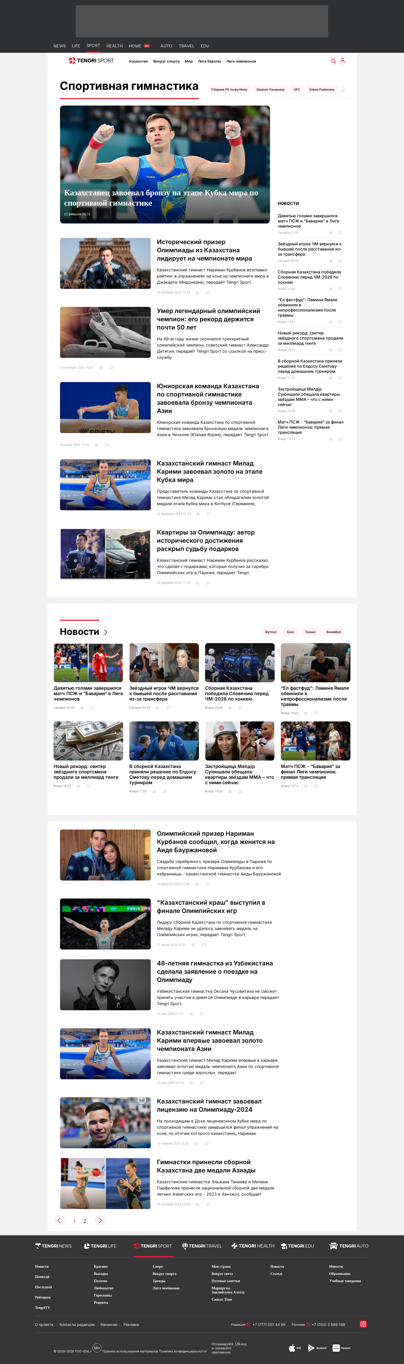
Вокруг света (222, 1274)
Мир (189, 61)
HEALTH (114, 46)
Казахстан (138, 61)
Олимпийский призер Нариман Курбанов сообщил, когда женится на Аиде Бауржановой (216, 842)
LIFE (76, 46)
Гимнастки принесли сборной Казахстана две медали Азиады (206, 1166)
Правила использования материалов (130, 1351)
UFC (297, 89)
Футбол (270, 632)
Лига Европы (209, 61)
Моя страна (221, 1266)
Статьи (276, 1274)
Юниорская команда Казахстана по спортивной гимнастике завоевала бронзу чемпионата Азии (208, 398)
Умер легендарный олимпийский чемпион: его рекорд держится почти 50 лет (208, 319)
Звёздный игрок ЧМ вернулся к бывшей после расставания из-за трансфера (310, 249)
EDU (205, 46)
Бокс (290, 632)
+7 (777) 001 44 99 (267, 1324)
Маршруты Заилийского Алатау (228, 1290)
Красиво (101, 1266)
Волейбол (333, 632)
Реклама (131, 1324)
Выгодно (101, 1274)
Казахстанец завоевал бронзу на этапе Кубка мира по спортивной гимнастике (161, 198)
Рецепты (101, 1303)
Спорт (158, 1266)
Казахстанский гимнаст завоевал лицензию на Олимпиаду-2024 (209, 1105)
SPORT (93, 45)
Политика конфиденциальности (182, 1351)
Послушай (43, 1287)
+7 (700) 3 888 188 (327, 1324)
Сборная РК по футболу (229, 89)
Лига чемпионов (241, 61)
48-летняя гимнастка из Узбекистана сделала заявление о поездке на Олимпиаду (215, 971)
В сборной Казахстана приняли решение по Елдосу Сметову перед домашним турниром (310, 366)
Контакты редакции (77, 1324)
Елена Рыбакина (321, 89)
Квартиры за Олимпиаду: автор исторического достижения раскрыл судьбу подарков (206, 540)
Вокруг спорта (166, 61)
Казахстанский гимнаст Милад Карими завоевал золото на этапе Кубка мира (210, 472)
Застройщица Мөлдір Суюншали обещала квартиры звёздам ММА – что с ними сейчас (309, 396)
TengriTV (42, 1308)
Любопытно (103, 1288)
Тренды (159, 1281)
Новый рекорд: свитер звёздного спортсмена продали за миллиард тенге (310, 338)
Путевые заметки (226, 1281)
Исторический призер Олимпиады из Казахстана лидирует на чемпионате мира (204, 250)
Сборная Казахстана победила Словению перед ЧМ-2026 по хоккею (309, 277)
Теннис (310, 632)
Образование (339, 1274)
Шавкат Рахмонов (270, 89)
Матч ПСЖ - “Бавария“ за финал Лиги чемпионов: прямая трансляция (310, 427)
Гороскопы (103, 1295)
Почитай (42, 1277)
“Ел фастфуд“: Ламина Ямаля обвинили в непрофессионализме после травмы (307, 307)
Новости (79, 631)
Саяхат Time (222, 1299)
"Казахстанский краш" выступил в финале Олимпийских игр (211, 906)
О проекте (44, 1324)
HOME (135, 46)
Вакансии (108, 1324)
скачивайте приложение (221, 1350)
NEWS (60, 46)
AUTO (166, 46)
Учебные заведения (345, 1281)
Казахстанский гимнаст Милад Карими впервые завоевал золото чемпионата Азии (210, 1040)
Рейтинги (42, 1297)
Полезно (100, 1281)
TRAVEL (187, 46)
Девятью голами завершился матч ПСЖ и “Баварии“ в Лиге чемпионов (308, 221)
